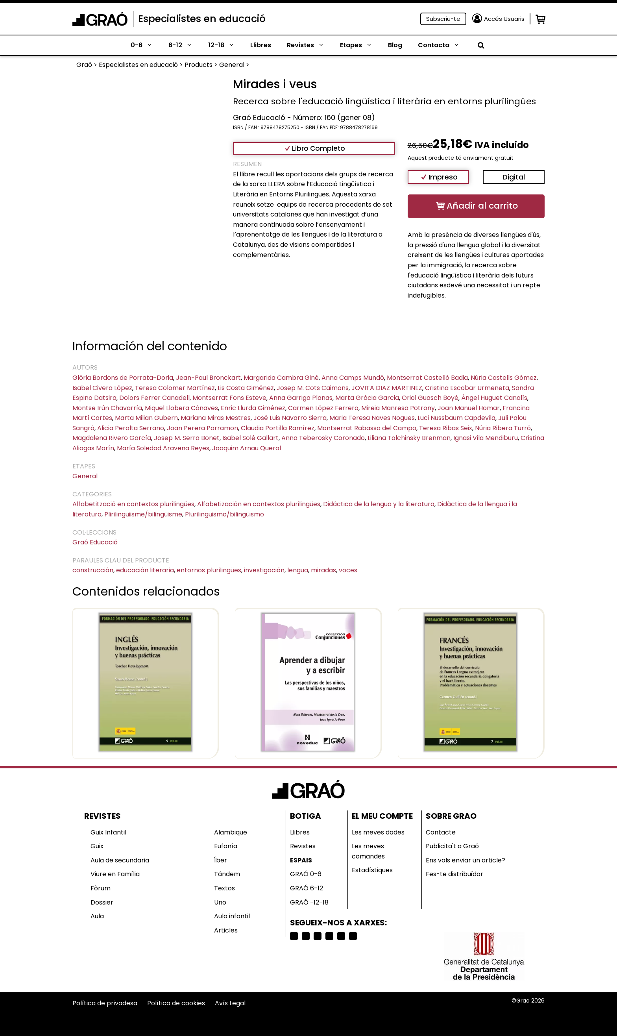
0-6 (146, 45)
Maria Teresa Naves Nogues (372, 417)
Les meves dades (378, 832)
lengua (297, 570)
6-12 (184, 45)
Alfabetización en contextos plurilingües (258, 504)
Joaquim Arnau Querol (246, 448)
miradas (323, 570)
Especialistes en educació (202, 19)
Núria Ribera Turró (503, 428)
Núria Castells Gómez (504, 377)
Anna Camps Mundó (352, 377)
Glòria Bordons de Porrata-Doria (122, 377)
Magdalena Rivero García (111, 437)
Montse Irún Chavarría (107, 408)
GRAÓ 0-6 (305, 874)
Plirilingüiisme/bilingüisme (143, 514)
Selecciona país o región (351, 1019)
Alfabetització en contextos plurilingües (133, 504)
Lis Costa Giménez (246, 387)
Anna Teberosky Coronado (323, 437)
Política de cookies (176, 1003)
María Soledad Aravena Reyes (163, 448)
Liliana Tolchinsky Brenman (409, 437)
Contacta (442, 45)
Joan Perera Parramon (202, 428)
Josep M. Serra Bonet (187, 437)
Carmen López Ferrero (323, 408)
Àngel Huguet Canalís (494, 397)
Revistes (309, 45)
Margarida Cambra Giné (281, 377)
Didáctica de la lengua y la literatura (378, 504)
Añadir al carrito (482, 206)
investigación (264, 570)
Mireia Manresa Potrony (398, 408)
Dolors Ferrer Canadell (154, 397)
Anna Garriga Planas (301, 397)
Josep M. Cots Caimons (313, 387)
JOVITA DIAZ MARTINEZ (386, 387)
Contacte (441, 832)
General (85, 476)
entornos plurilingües (209, 570)
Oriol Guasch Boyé (430, 397)
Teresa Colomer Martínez (175, 387)
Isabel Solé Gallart (250, 437)
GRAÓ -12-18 (309, 902)
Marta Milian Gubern (146, 417)
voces (348, 570)
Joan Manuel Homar (469, 408)
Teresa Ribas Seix (445, 428)
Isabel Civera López (102, 387)
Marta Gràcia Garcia (367, 397)
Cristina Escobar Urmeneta (467, 387)
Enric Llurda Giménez (253, 408)
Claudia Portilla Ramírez (277, 428)
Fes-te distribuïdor (454, 874)
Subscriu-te (443, 19)
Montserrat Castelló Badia (427, 377)
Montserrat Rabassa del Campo (366, 428)
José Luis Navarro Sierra (290, 417)
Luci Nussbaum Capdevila (456, 417)
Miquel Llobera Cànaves (181, 408)
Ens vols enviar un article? (465, 860)
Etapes (360, 45)
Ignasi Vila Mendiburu (485, 437)
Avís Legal (230, 1003)
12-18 (225, 45)
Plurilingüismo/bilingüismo (224, 514)
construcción (92, 570)
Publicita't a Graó (452, 846)
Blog (395, 45)
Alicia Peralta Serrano (130, 428)
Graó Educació (95, 542)
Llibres (260, 45)
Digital (513, 177)
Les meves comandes (368, 851)
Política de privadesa (104, 1003)
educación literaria (145, 570)
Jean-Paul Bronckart (208, 377)
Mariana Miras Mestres (216, 417)
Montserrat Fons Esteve (229, 397)
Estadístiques (372, 870)
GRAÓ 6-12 (306, 888)
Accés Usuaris (504, 19)
